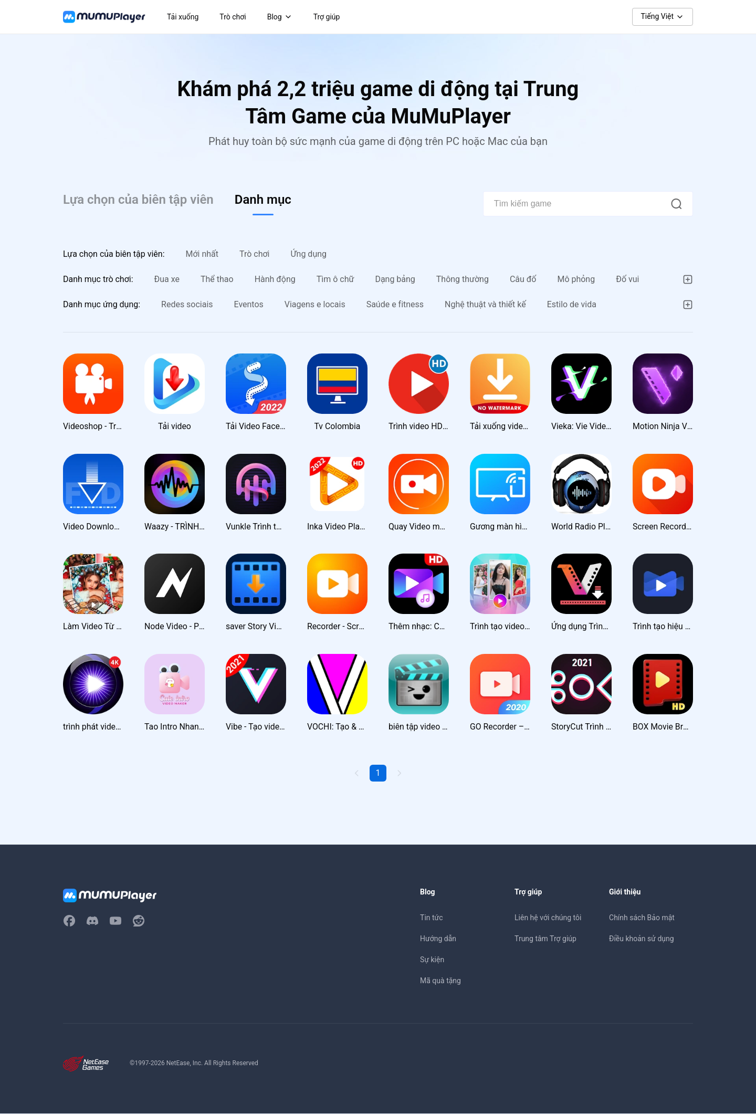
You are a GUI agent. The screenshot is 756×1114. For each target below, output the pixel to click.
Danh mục (263, 199)
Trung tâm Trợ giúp (545, 939)
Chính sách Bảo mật (642, 918)
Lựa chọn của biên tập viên (138, 199)
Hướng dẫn (438, 939)
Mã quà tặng (440, 981)
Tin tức (431, 918)
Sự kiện (432, 960)
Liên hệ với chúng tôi (547, 918)
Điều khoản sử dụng (641, 939)
